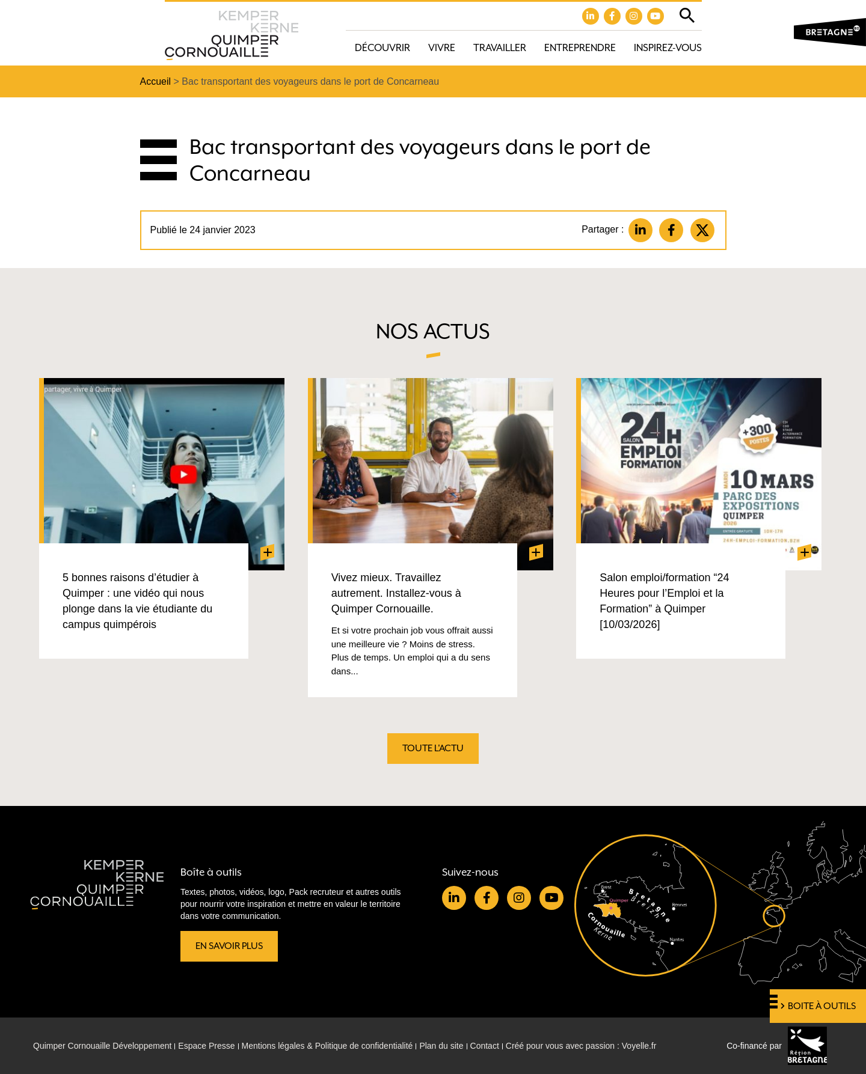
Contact (484, 1046)
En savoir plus (229, 946)
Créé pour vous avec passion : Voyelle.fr (581, 1046)
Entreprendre (580, 47)
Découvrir (382, 47)
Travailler (499, 47)
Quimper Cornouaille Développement (102, 1046)
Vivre (441, 47)
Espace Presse (206, 1046)
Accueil (155, 81)
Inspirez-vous (668, 47)
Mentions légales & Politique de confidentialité (327, 1046)
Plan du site (441, 1046)
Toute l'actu (433, 748)
